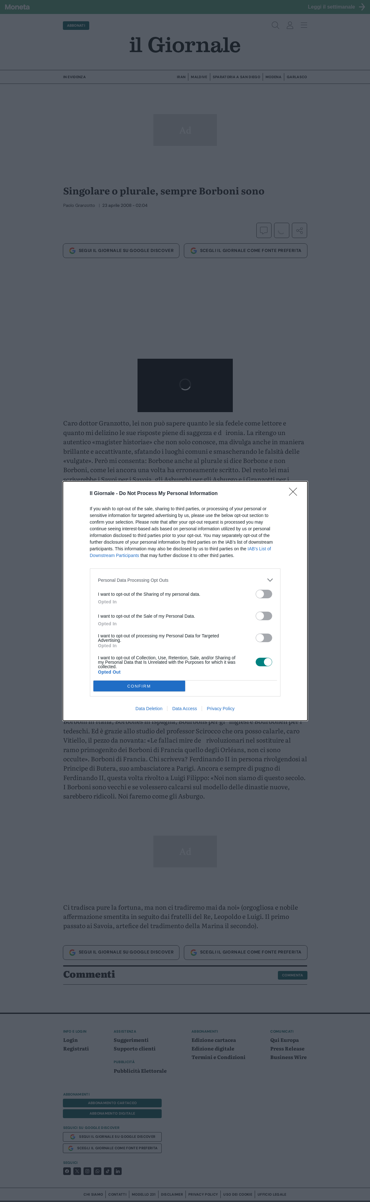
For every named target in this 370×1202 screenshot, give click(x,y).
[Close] (295, 494)
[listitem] (185, 580)
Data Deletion (149, 708)
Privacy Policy (220, 708)
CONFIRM (139, 685)
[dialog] (185, 601)
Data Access (184, 708)
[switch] (264, 594)
